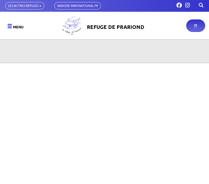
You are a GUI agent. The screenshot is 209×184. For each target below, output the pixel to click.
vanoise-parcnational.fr (77, 5)
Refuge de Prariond (115, 27)
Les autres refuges (24, 5)
